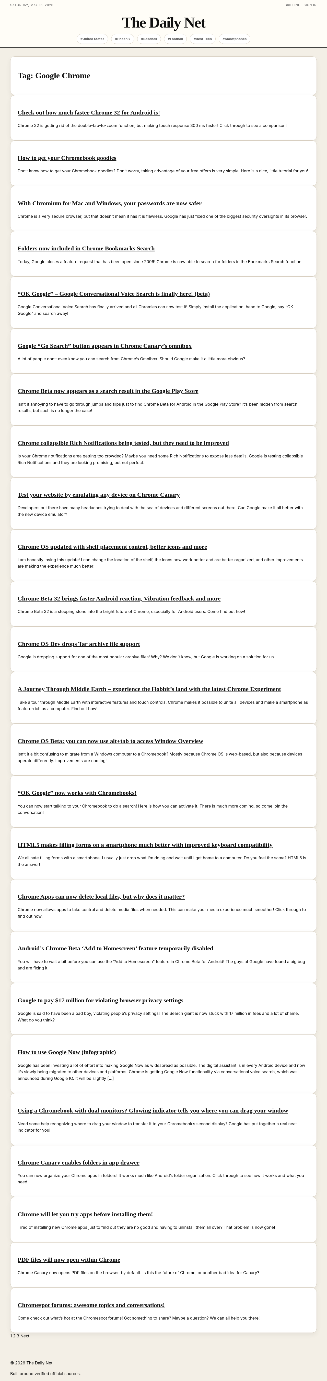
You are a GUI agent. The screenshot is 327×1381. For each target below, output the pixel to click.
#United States (92, 39)
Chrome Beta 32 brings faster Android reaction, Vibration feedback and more (119, 598)
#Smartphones (235, 39)
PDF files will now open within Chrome (69, 1259)
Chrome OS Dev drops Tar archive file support (79, 644)
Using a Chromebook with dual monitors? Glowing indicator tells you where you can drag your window (153, 1110)
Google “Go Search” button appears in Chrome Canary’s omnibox (105, 345)
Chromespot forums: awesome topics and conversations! (91, 1305)
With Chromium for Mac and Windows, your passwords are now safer (110, 203)
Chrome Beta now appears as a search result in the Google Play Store (108, 391)
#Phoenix (122, 39)
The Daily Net (163, 22)
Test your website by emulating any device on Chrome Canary (99, 494)
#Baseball (149, 39)
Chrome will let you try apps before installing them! (85, 1214)
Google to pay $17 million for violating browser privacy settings (100, 1000)
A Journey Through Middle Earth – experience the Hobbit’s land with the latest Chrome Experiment (149, 689)
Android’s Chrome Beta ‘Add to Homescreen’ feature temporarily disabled (115, 948)
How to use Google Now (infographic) (67, 1052)
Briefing (293, 5)
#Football (175, 39)
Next (24, 1335)
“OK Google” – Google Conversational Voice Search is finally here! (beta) (114, 293)
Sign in (310, 5)
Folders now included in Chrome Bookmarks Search (86, 248)
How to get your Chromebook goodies (67, 158)
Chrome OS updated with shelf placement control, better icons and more (112, 546)
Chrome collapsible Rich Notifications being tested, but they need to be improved (123, 443)
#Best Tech (203, 39)
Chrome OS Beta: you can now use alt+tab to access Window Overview (110, 741)
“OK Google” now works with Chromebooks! (77, 792)
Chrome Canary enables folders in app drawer (78, 1162)
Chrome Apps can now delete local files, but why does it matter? (101, 896)
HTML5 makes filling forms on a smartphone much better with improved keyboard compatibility (145, 844)
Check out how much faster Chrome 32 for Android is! (89, 112)
